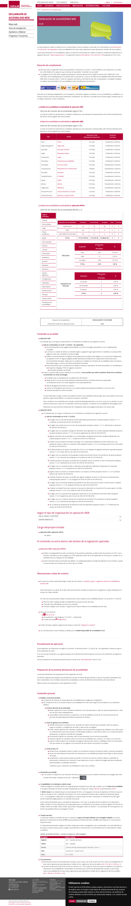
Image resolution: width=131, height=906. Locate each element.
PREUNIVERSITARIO (45, 2)
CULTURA (106, 5)
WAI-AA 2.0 (97, 789)
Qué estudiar (53, 882)
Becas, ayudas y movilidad (57, 887)
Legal (59, 157)
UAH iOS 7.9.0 (98, 55)
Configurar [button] (92, 901)
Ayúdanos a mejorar (88, 625)
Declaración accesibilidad (65, 161)
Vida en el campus (55, 886)
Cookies (18, 902)
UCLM (39, 5)
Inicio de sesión (62, 165)
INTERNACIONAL (92, 5)
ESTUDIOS (49, 5)
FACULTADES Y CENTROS (50, 516)
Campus (34, 883)
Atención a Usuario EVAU (65, 195)
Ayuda (59, 180)
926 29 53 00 (48, 615)
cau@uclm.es (60, 619)
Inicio (38, 10)
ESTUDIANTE (61, 2)
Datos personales (26, 902)
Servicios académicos (56, 890)
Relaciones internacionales (40, 882)
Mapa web (13, 24)
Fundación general (37, 891)
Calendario (53, 888)
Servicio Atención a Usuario (66, 192)
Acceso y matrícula (55, 883)
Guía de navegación (17, 28)
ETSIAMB (60, 176)
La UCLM (35, 880)
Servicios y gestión (37, 890)
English (107, 2)
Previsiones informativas (39, 887)
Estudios (53, 880)
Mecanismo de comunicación (67, 169)
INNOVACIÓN (78, 5)
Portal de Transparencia (39, 888)
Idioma (59, 184)
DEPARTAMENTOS (47, 520)
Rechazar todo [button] (81, 901)
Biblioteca (60, 188)
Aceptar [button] (72, 901)
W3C (114, 789)
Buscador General (63, 150)
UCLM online (53, 884)
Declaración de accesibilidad (16, 904)
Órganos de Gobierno (38, 884)
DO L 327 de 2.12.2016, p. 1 (111, 864)
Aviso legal (11, 902)
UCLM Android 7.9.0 (86, 55)
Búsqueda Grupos (63, 153)
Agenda (34, 886)
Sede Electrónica (86, 660)
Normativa (35, 892)
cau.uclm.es (14, 889)
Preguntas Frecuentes (18, 35)
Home (59, 142)
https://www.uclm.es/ (58, 55)
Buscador (60, 172)
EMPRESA (74, 2)
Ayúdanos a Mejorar (17, 31)
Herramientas (118, 2)
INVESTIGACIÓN (62, 5)
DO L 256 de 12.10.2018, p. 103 (54, 873)
